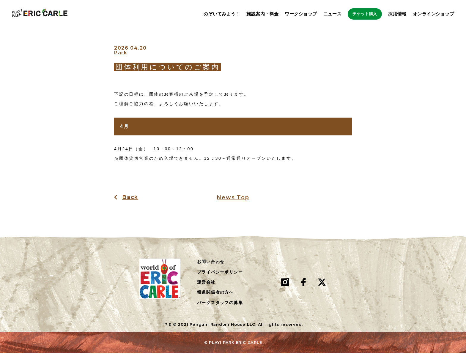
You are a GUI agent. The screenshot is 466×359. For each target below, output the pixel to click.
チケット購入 (355, 14)
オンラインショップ (433, 14)
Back (130, 203)
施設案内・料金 (244, 14)
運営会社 (206, 288)
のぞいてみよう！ (203, 14)
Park (120, 59)
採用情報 (397, 14)
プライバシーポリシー (220, 278)
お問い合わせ (210, 268)
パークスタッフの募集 (220, 309)
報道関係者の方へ (215, 298)
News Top (233, 204)
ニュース (314, 14)
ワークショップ (282, 14)
